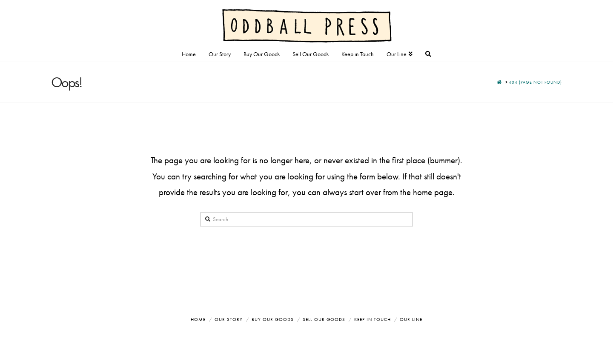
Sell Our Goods (324, 319)
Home (198, 319)
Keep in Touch (372, 319)
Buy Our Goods (273, 319)
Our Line (411, 319)
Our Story (229, 319)
